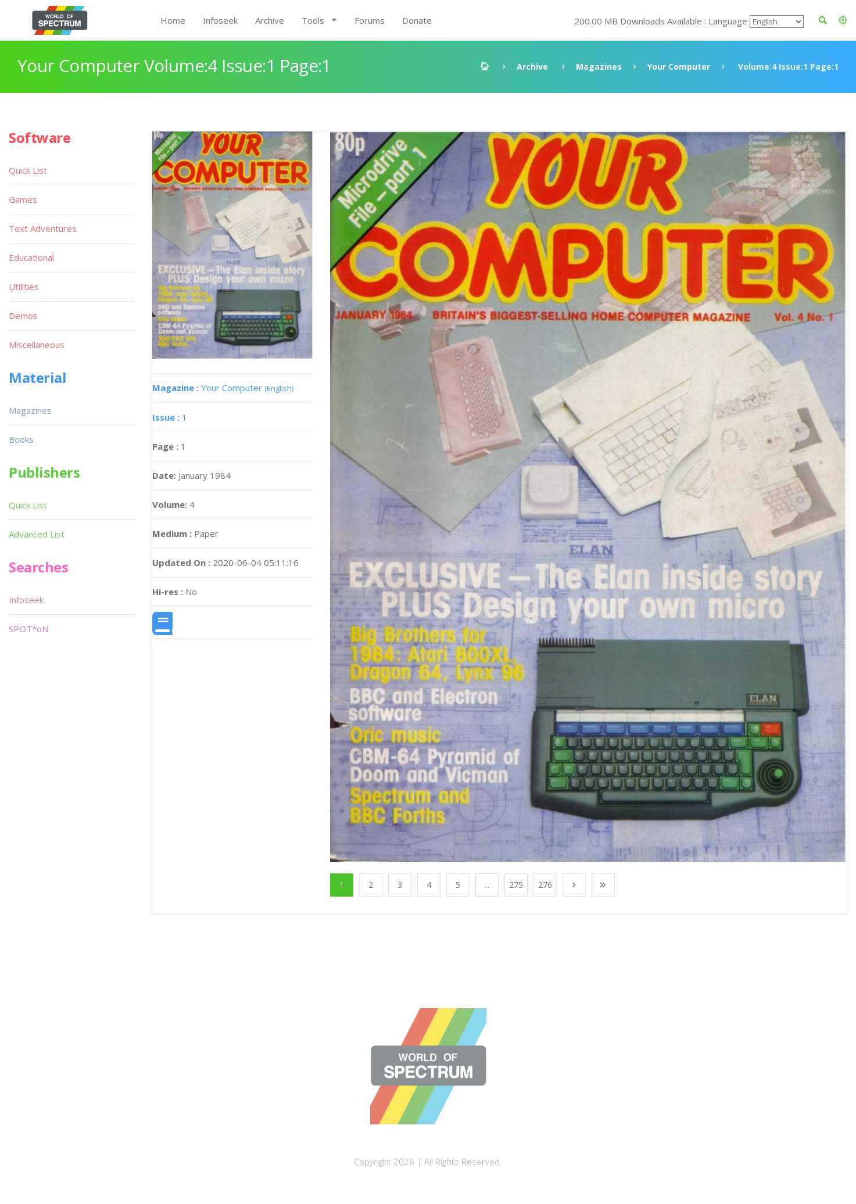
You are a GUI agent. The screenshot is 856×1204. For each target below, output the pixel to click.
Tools (313, 20)
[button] (843, 20)
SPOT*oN (28, 629)
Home (172, 20)
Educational (31, 257)
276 (545, 884)
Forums (369, 20)
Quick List (28, 170)
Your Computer (678, 66)
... (486, 884)
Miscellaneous (37, 344)
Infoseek (220, 20)
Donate (417, 20)
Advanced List (37, 534)
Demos (23, 315)
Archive (269, 20)
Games (23, 199)
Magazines (599, 66)
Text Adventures (43, 228)
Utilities (24, 286)
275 (516, 884)
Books (21, 439)
